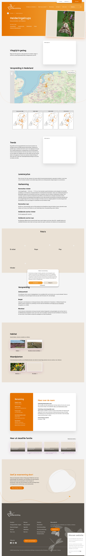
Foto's (35, 26)
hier (80, 37)
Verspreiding (13, 26)
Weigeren (50, 282)
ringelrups (23, 211)
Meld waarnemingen (30, 538)
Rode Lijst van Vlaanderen (58, 301)
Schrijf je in (55, 527)
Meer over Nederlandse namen (60, 404)
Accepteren (35, 282)
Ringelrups (22, 217)
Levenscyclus (21, 26)
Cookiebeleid (42, 285)
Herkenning (29, 26)
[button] (12, 69)
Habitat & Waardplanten (15, 28)
